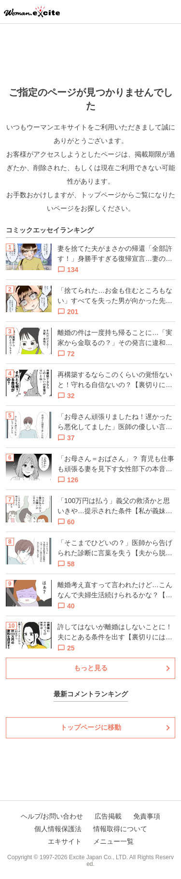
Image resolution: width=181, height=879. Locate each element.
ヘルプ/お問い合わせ (52, 816)
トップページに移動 (90, 727)
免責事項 (146, 816)
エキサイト (65, 841)
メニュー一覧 (113, 841)
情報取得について (120, 829)
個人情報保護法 (58, 829)
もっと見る (91, 668)
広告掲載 (108, 816)
